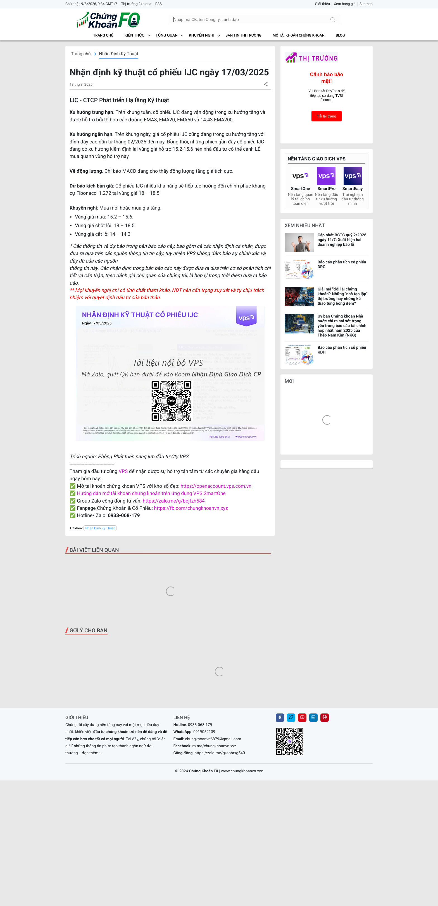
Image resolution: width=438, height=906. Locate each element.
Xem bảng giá (345, 4)
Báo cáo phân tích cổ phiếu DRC (342, 264)
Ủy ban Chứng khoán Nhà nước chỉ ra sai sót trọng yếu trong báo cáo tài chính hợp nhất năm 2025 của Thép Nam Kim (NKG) (342, 326)
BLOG (340, 35)
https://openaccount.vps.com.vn (216, 486)
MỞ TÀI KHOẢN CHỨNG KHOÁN (299, 35)
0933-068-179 (200, 725)
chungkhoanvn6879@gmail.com (213, 739)
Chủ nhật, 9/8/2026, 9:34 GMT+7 (91, 4)
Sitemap (366, 4)
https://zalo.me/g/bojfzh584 (174, 501)
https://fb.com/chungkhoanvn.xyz (191, 508)
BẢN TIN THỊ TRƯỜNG (243, 35)
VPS (124, 471)
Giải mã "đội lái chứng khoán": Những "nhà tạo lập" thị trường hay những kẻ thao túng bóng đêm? (342, 296)
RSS (158, 4)
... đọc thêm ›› (90, 753)
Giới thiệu (322, 4)
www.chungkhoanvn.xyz (242, 771)
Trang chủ (103, 35)
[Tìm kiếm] (333, 19)
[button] (265, 84)
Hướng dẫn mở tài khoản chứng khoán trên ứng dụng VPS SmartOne (151, 493)
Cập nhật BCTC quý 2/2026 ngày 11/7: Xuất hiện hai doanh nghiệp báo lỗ (342, 240)
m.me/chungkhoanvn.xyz (214, 746)
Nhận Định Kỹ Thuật (118, 53)
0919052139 (204, 732)
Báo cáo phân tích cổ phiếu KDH (342, 350)
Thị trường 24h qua (136, 4)
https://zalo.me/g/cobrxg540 (219, 753)
